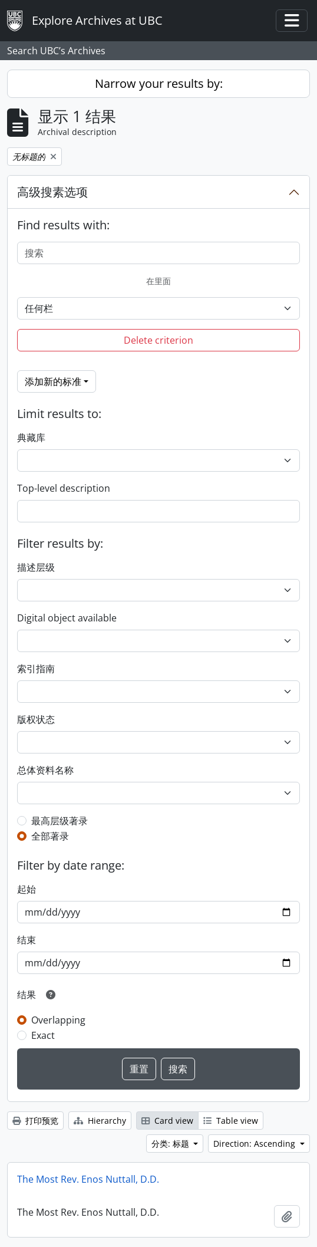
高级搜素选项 (52, 192)
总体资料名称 (45, 770)
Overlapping (58, 1020)
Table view (230, 1120)
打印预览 (35, 1120)
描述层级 (36, 567)
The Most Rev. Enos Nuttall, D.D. (88, 1179)
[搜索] (158, 253)
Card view (167, 1120)
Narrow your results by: (159, 83)
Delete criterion (158, 340)
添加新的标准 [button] (53, 381)
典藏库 (31, 437)
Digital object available (67, 617)
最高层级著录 (59, 820)
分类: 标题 (171, 1143)
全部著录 (50, 836)
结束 (26, 939)
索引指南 (36, 668)
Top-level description (63, 488)
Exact (43, 1035)
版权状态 (36, 719)
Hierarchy (100, 1120)
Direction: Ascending (255, 1143)
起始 (26, 889)
